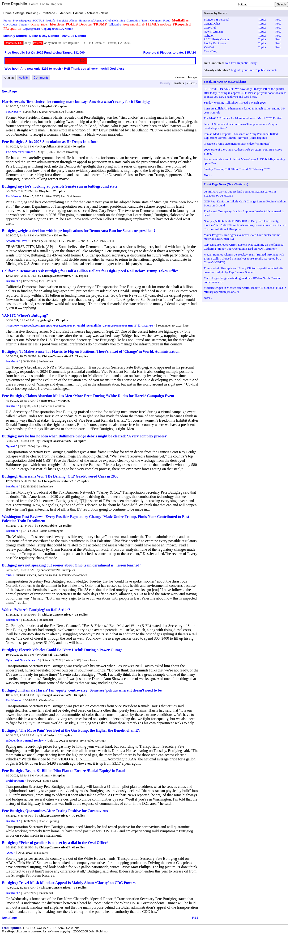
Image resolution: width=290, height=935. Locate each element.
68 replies (59, 775)
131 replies (65, 735)
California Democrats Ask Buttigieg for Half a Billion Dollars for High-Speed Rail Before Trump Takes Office (90, 271)
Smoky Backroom (215, 43)
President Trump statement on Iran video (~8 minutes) (237, 143)
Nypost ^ (11, 446)
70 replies (79, 146)
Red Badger (48, 735)
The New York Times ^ (21, 152)
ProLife (50, 20)
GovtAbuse (10, 24)
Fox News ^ (13, 111)
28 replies (65, 525)
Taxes (145, 20)
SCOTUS (38, 20)
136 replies (61, 235)
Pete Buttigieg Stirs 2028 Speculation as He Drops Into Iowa (50, 142)
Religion (209, 35)
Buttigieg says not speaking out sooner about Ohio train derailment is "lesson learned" (71, 565)
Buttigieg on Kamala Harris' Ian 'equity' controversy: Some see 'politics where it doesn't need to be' (82, 690)
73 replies (80, 441)
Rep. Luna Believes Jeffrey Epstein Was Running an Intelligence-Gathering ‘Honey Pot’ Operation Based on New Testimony (244, 246)
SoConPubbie (48, 525)
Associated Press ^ (18, 241)
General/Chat (212, 23)
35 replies (80, 887)
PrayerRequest (22, 20)
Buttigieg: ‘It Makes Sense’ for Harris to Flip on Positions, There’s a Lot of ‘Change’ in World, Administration (90, 351)
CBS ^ (10, 575)
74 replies (64, 400)
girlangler (46, 320)
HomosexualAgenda (91, 20)
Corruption (133, 20)
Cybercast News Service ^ (22, 660)
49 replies (62, 320)
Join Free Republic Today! (241, 63)
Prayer (7, 20)
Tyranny (24, 24)
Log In (44, 4)
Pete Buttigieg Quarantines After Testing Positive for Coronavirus (55, 811)
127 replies (82, 481)
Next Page (9, 91)
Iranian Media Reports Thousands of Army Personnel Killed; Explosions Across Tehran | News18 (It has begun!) (241, 136)
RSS (195, 917)
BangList (62, 20)
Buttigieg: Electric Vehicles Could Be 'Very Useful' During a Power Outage (62, 650)
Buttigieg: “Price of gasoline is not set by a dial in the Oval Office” (55, 843)
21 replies (81, 356)
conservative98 (50, 570)
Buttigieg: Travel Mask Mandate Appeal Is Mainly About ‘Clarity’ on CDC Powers (69, 883)
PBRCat (45, 235)
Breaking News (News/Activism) (225, 81)
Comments (41, 77)
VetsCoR (209, 47)
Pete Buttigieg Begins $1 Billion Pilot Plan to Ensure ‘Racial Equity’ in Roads (64, 771)
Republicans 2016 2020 (55, 146)
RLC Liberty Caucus (216, 39)
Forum (33, 4)
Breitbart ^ (13, 281)
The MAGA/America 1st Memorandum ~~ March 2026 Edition (243, 118)
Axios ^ (11, 852)
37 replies (59, 191)
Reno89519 (48, 400)
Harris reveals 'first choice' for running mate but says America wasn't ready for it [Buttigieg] (76, 102)
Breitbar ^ (12, 406)
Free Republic (14, 4)
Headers (178, 83)
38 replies (81, 614)
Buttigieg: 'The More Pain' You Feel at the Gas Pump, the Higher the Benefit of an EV (71, 730)
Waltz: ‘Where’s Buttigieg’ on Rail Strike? (36, 610)
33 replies (61, 106)
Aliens (73, 20)
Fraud (166, 20)
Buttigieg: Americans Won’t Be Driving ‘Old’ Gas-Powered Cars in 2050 (60, 476)
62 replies (69, 570)
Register (56, 4)
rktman (45, 775)
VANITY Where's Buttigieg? (25, 315)
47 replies (81, 275)
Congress (156, 20)
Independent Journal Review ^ (26, 740)
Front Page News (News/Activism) (226, 184)
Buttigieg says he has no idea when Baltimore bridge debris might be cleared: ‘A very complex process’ (84, 436)
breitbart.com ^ (16, 780)
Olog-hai (46, 106)
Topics (262, 19)
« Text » (192, 83)
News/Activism (213, 31)
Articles (9, 78)
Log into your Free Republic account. (254, 70)
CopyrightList (31, 28)
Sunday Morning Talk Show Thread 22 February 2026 (237, 169)
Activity (24, 77)
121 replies (61, 654)
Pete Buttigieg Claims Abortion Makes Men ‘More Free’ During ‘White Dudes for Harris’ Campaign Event (88, 396)
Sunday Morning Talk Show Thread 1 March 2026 (235, 102)
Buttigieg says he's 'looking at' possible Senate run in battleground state (59, 186)
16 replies (80, 695)
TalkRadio (114, 24)
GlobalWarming (115, 20)
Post (278, 19)
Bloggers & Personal (216, 19)
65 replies (78, 847)
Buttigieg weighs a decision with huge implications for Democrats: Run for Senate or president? (79, 231)
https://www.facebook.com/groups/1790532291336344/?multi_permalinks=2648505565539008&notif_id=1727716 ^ (80, 325)
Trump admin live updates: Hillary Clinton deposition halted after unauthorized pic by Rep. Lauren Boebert (244, 270)
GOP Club (210, 27)
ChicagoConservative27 (57, 275)
